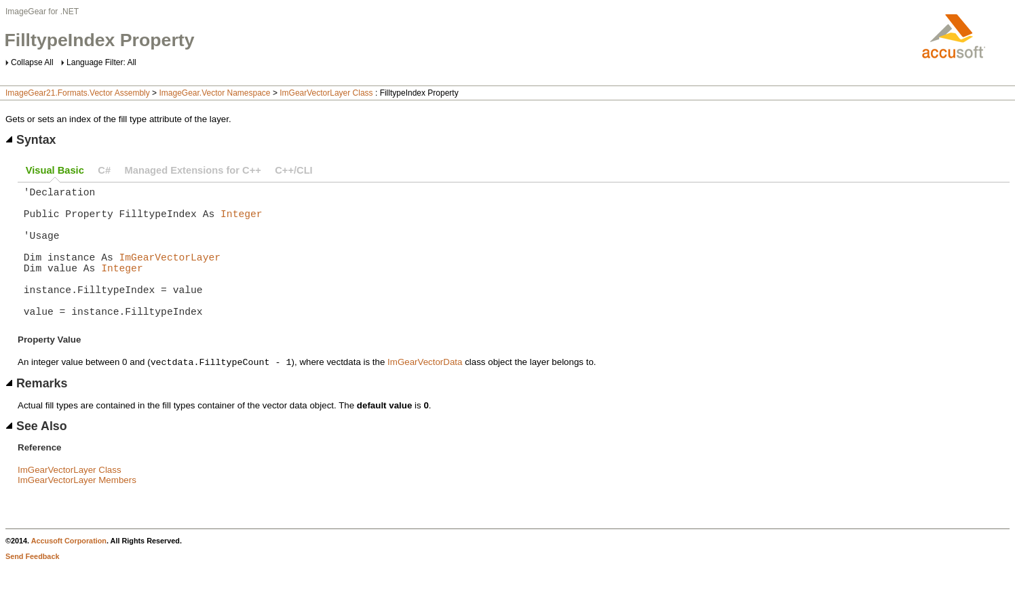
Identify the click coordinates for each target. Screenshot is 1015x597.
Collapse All (32, 62)
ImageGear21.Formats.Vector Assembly (77, 93)
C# (104, 170)
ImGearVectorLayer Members (77, 511)
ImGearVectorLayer (170, 273)
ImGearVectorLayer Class (326, 93)
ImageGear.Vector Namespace (214, 93)
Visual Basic (55, 170)
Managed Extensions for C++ (193, 170)
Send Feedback (32, 587)
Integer (242, 221)
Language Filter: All (101, 62)
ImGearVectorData (424, 393)
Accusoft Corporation (69, 572)
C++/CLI (293, 170)
